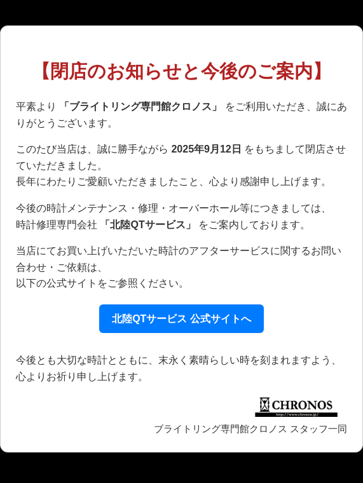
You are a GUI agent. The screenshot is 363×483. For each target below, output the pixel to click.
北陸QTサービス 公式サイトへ (181, 318)
